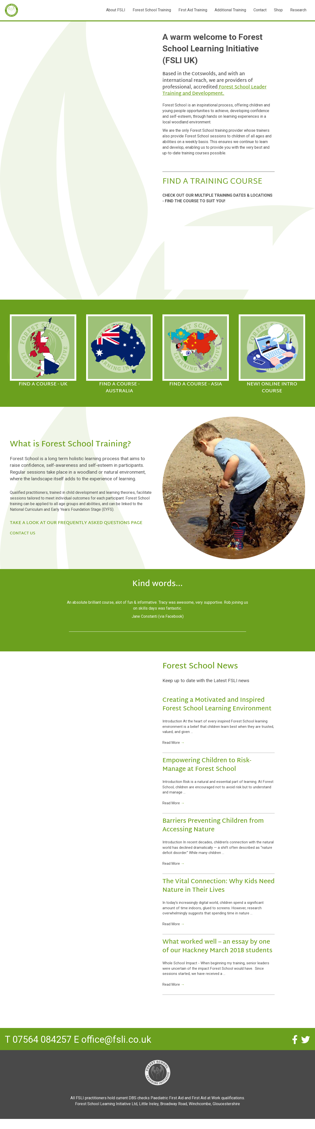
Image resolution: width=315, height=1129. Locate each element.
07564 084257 (42, 1052)
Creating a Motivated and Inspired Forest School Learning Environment (216, 705)
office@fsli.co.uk (116, 1052)
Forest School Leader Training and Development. (214, 90)
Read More (174, 745)
